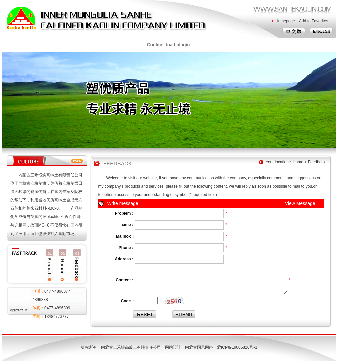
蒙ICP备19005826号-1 (239, 347)
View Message (300, 203)
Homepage (285, 21)
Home (298, 162)
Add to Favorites (313, 21)
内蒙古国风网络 (199, 347)
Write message (122, 203)
